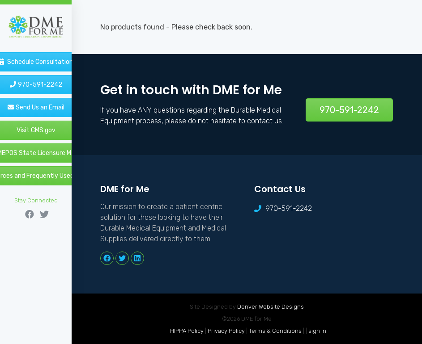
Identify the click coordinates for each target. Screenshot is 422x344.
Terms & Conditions (275, 330)
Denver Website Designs (270, 306)
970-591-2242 (349, 110)
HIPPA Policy (187, 330)
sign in (317, 330)
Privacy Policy (226, 330)
